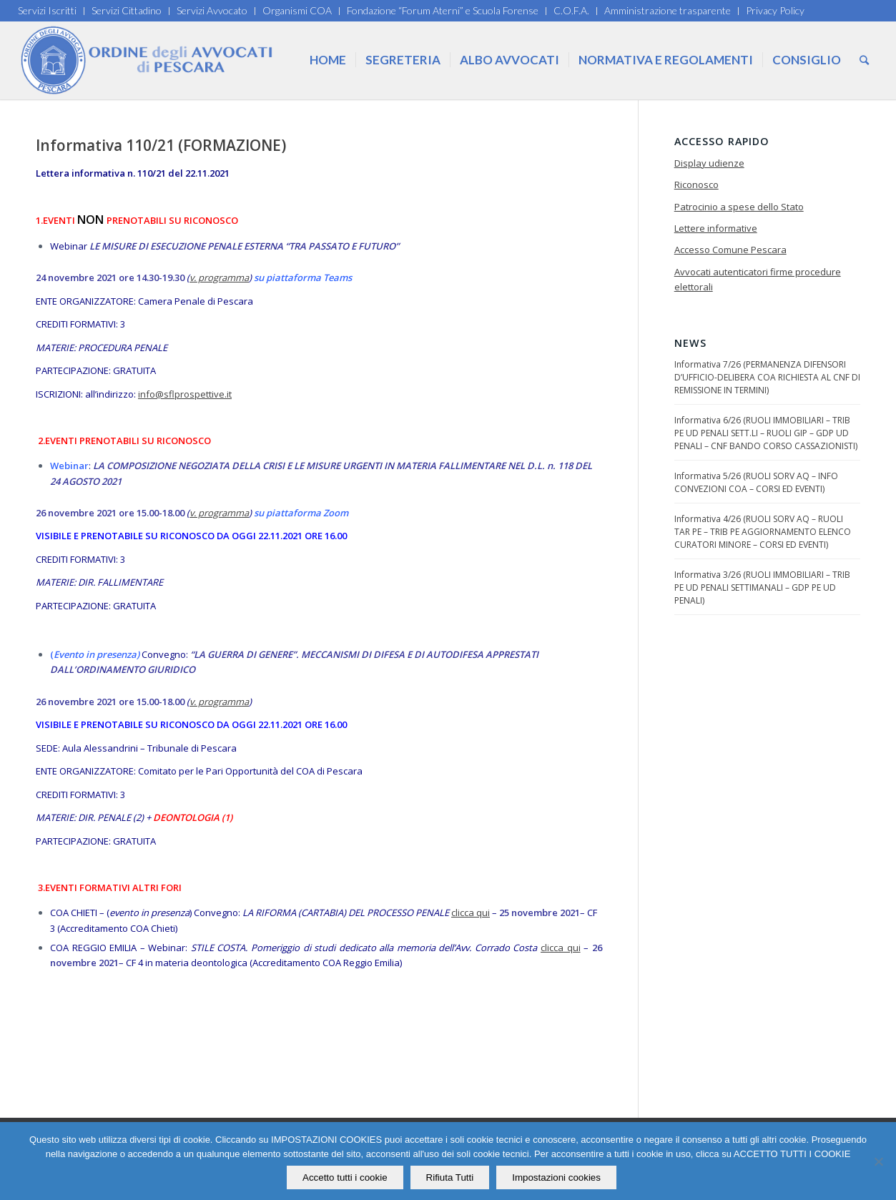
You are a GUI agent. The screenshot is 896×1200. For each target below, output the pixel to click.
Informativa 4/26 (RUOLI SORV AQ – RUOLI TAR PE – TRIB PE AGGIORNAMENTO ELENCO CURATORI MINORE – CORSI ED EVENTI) (762, 532)
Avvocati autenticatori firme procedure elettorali (757, 279)
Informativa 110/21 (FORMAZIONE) (161, 145)
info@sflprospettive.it (185, 394)
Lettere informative (715, 228)
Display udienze (709, 163)
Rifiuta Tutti (450, 1177)
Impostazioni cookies (556, 1177)
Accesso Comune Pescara (730, 249)
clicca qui (470, 912)
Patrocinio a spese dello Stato (739, 206)
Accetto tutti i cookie (345, 1177)
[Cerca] (864, 60)
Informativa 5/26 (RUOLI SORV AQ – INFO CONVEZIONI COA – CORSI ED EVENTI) (756, 482)
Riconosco (696, 184)
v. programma (219, 277)
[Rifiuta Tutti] (878, 1161)
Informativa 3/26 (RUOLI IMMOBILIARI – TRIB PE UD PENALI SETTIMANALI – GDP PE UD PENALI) (762, 587)
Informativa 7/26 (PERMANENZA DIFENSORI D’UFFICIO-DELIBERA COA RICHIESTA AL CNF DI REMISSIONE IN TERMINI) (767, 377)
